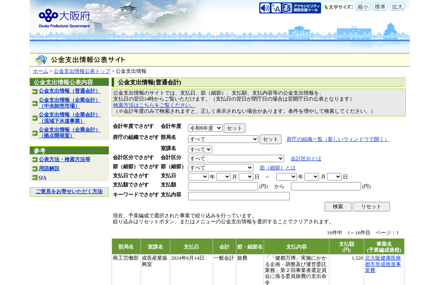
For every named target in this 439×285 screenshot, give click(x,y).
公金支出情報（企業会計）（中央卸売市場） (70, 103)
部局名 (168, 137)
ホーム (40, 71)
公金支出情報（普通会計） (70, 91)
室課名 (168, 148)
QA (42, 177)
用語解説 (49, 168)
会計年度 (171, 126)
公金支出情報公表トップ (82, 71)
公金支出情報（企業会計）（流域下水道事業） (70, 118)
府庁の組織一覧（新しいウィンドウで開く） (338, 139)
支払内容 (171, 195)
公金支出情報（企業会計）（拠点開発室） (70, 133)
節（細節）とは (278, 168)
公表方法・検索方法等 (64, 159)
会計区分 (171, 157)
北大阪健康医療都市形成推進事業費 (383, 264)
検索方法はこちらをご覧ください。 (154, 105)
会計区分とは (306, 159)
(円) (263, 186)
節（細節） (173, 166)
